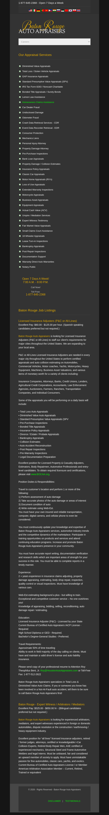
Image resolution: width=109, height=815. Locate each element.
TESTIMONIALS (72, 801)
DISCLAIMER (54, 801)
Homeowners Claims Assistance (38, 102)
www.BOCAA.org (39, 474)
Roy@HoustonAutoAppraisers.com (59, 670)
